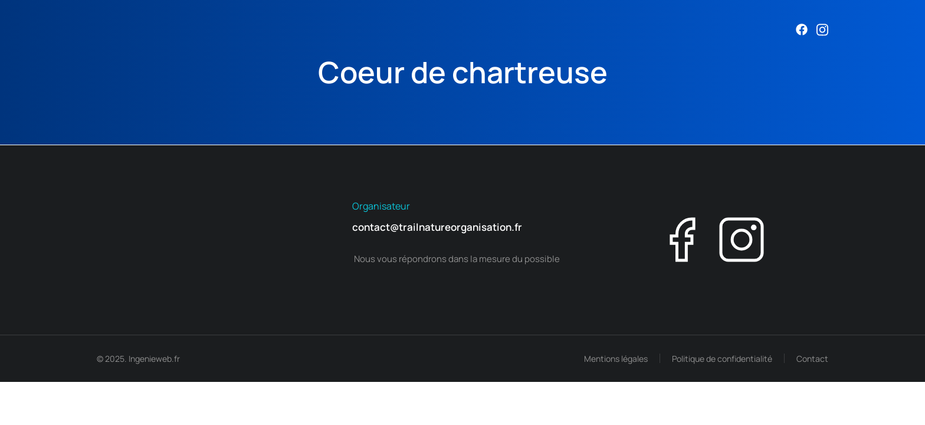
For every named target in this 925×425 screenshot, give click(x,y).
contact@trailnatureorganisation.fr (437, 227)
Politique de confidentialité (722, 358)
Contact (812, 358)
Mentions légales (616, 358)
